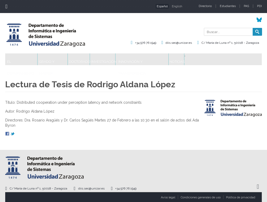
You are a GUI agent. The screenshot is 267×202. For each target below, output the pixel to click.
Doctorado (104, 59)
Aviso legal (168, 197)
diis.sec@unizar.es (179, 43)
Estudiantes (228, 6)
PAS (246, 6)
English (177, 6)
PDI (259, 6)
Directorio (205, 6)
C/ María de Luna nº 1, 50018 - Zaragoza (230, 43)
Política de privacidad (240, 197)
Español (162, 6)
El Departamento (26, 59)
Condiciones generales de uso (201, 197)
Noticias (232, 59)
